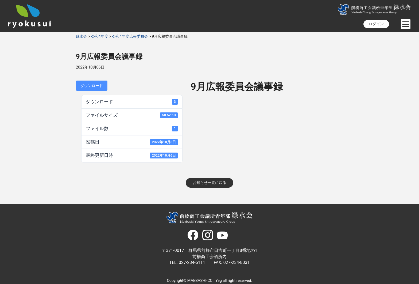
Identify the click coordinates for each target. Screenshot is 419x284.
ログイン (376, 24)
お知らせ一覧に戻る (209, 182)
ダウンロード (91, 86)
